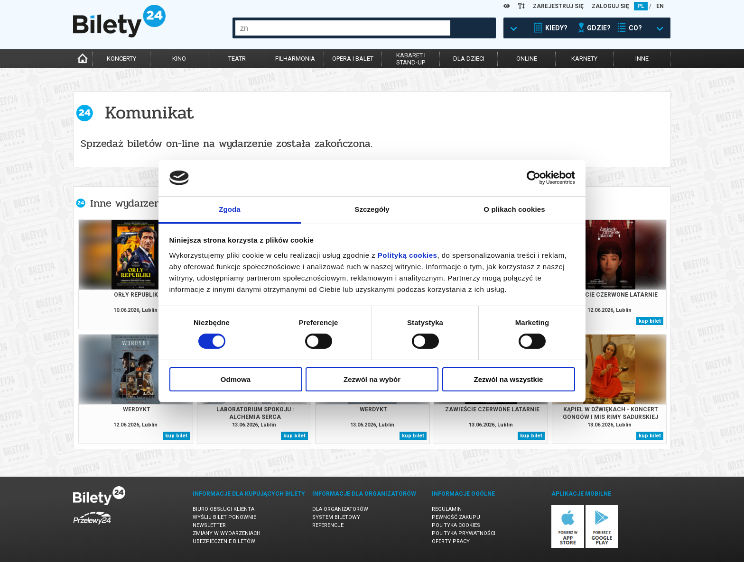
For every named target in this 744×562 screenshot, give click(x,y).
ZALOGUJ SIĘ (610, 6)
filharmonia (295, 58)
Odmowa (236, 379)
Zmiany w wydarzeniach (226, 533)
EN (660, 6)
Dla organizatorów (340, 509)
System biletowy (336, 517)
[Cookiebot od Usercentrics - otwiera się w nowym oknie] (533, 178)
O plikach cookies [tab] (514, 209)
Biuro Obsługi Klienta (223, 509)
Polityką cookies (407, 255)
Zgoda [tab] (230, 209)
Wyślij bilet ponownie (224, 517)
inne (642, 58)
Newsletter (209, 525)
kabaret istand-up (411, 59)
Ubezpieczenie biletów (224, 541)
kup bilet (650, 321)
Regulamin (447, 509)
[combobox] (342, 28)
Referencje (328, 525)
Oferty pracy (451, 541)
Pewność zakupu (456, 517)
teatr (237, 58)
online (526, 58)
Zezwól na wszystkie (508, 379)
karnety (584, 58)
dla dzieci (468, 58)
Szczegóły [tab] (371, 209)
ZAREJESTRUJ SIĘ (558, 6)
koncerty (121, 58)
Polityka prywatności (463, 533)
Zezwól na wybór (372, 379)
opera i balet (352, 58)
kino (179, 58)
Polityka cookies (456, 525)
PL (640, 6)
